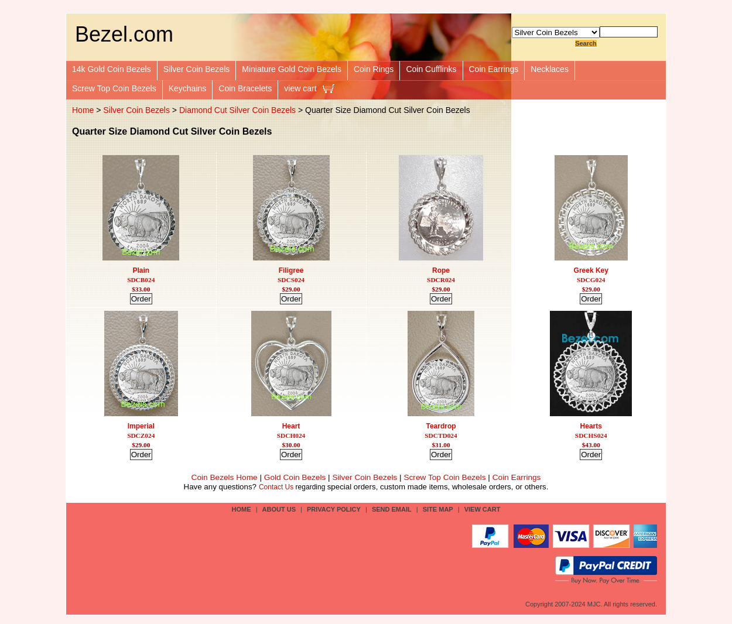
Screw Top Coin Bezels (114, 88)
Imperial (141, 426)
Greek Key (591, 270)
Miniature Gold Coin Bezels (291, 69)
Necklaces (550, 69)
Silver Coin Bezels (196, 69)
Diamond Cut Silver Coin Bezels (237, 110)
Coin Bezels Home (224, 477)
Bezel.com (124, 34)
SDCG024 (591, 279)
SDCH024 (291, 435)
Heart (291, 426)
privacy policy (334, 509)
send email (392, 509)
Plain (140, 270)
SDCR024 (441, 279)
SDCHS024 (591, 435)
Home (83, 110)
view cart (300, 88)
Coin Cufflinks (431, 69)
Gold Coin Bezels (295, 477)
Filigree (291, 270)
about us (279, 509)
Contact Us (276, 487)
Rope (441, 270)
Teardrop (441, 426)
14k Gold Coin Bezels (111, 69)
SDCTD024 (441, 435)
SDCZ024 (141, 435)
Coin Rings (374, 69)
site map (438, 509)
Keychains (188, 88)
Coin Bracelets (245, 88)
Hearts (591, 426)
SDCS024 (291, 279)
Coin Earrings (494, 69)
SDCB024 (141, 279)
